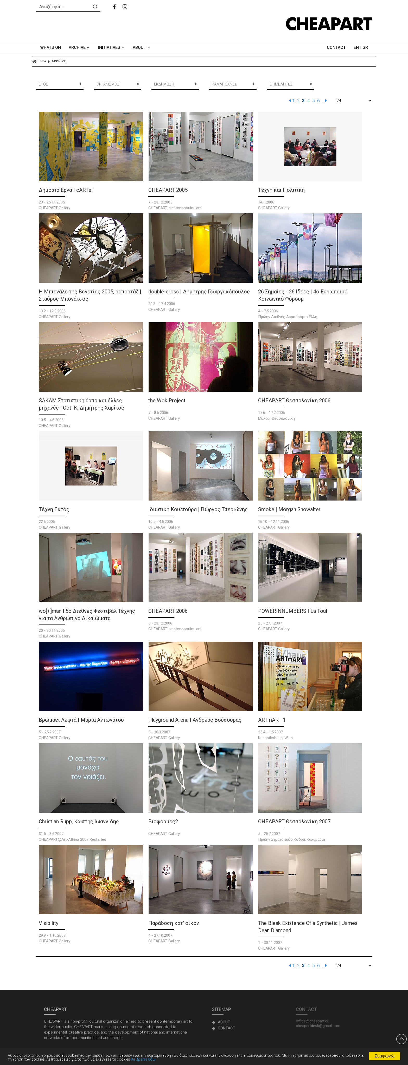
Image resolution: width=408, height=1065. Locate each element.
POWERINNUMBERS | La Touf (293, 611)
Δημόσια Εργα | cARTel (66, 190)
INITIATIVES (111, 47)
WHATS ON (50, 47)
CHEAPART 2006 (168, 611)
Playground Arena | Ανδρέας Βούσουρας (194, 720)
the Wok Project (167, 400)
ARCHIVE (79, 47)
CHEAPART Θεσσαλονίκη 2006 (294, 400)
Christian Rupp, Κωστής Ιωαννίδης (79, 821)
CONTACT (336, 47)
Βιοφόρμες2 (163, 821)
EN (356, 47)
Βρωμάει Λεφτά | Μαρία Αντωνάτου (81, 720)
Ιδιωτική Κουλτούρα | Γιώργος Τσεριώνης (198, 509)
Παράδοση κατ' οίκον (173, 923)
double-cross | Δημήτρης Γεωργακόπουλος (199, 291)
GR (365, 47)
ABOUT (142, 47)
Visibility (48, 923)
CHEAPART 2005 (168, 190)
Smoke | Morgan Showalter (289, 509)
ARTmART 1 (272, 720)
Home (39, 61)
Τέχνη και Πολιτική (281, 190)
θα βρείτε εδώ (169, 1059)
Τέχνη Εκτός (54, 509)
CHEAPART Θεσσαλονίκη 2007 (294, 821)
